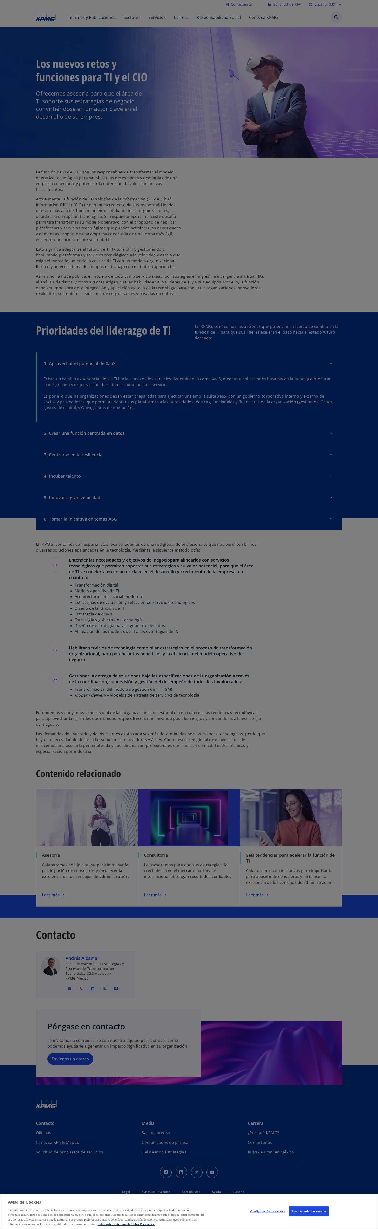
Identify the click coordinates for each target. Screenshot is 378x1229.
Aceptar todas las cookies (309, 1211)
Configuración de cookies (267, 1211)
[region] (189, 1211)
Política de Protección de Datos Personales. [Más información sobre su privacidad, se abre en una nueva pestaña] (126, 1224)
